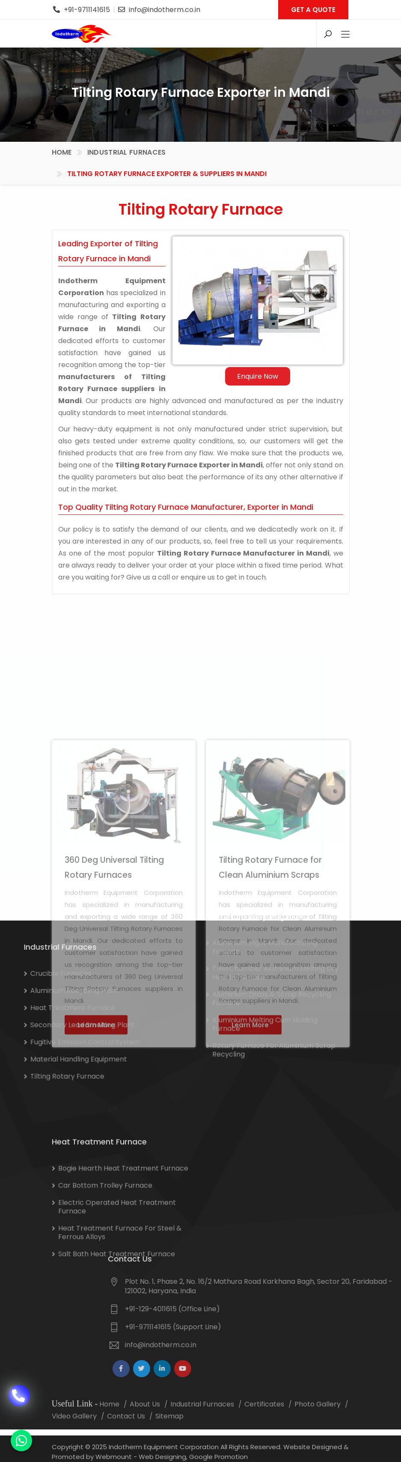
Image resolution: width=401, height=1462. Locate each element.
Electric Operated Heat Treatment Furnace (117, 1265)
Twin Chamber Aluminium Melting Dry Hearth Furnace (275, 903)
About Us (145, 1414)
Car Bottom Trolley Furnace (105, 1244)
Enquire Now (263, 376)
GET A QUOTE (313, 9)
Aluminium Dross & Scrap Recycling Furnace (271, 929)
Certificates (264, 1414)
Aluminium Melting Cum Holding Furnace (265, 955)
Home (62, 151)
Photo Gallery (317, 1414)
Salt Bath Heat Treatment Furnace (116, 1313)
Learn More (96, 1182)
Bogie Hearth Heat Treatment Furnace (123, 1227)
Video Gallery (74, 1426)
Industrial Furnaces (126, 151)
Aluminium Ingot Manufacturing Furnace (264, 878)
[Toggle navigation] (345, 35)
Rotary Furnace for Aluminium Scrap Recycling (274, 981)
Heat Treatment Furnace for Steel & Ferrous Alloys (119, 1291)
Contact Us (126, 1426)
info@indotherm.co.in (164, 10)
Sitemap (169, 1426)
